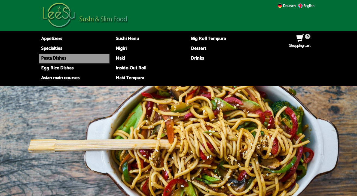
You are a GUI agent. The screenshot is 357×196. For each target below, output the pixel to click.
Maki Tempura (130, 78)
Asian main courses (60, 78)
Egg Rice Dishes (57, 68)
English (306, 6)
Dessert (198, 48)
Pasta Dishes (53, 58)
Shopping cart (299, 43)
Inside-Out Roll (131, 68)
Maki (120, 58)
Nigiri (121, 48)
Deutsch (287, 6)
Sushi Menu (127, 38)
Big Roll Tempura (208, 38)
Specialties (51, 48)
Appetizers (51, 38)
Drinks (197, 58)
